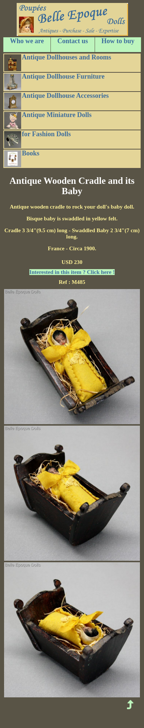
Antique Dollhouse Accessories (56, 101)
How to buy (117, 41)
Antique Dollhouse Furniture (54, 81)
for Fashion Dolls (37, 139)
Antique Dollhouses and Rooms (57, 62)
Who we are (27, 41)
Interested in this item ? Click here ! (72, 272)
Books (21, 158)
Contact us (73, 41)
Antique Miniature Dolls (48, 120)
